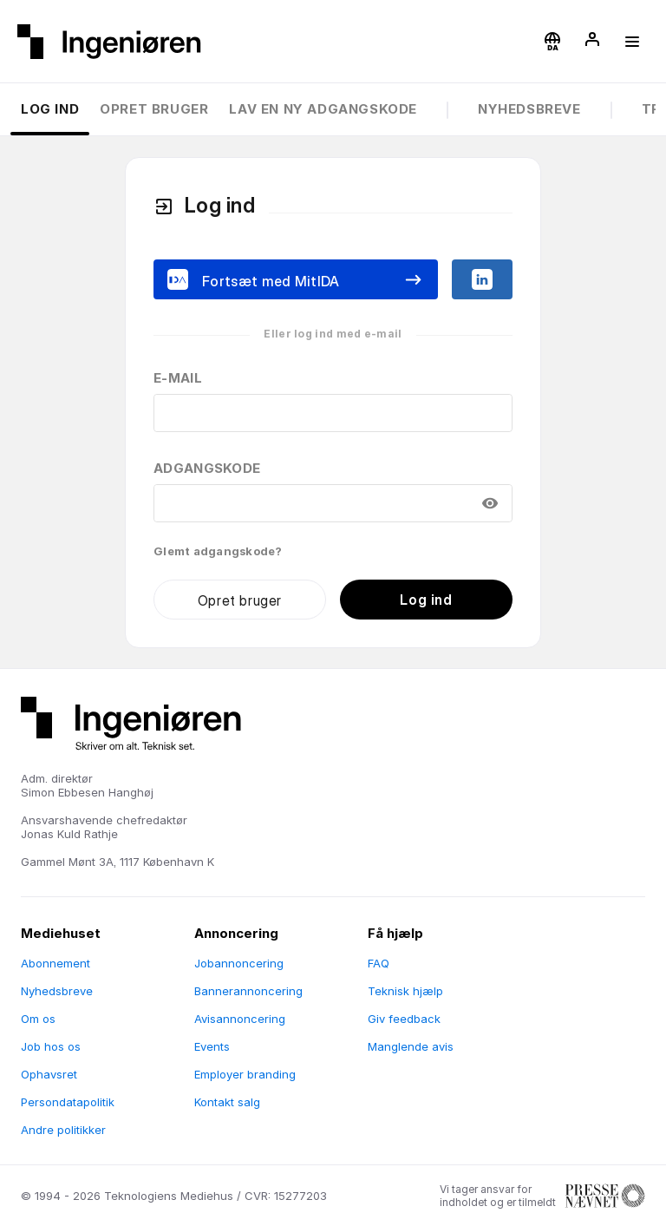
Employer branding (245, 1074)
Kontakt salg (227, 1102)
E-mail (177, 378)
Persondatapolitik (67, 1102)
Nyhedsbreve (529, 109)
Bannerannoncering (248, 991)
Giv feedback (404, 1019)
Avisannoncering (239, 1019)
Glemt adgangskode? (218, 551)
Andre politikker (63, 1130)
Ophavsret (49, 1074)
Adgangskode (206, 468)
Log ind (50, 109)
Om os (38, 1019)
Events (212, 1046)
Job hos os (51, 1046)
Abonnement (55, 963)
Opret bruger (154, 109)
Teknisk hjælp (405, 991)
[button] (552, 42)
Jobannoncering (239, 963)
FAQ (378, 963)
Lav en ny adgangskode (323, 109)
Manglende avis (411, 1046)
